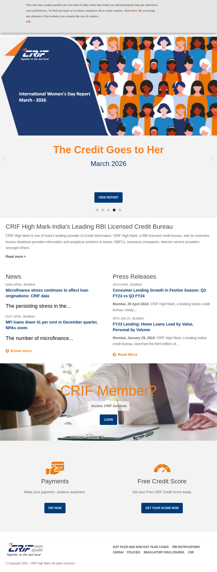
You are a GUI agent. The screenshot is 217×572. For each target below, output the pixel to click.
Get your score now (162, 508)
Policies (133, 552)
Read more (16, 257)
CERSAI (118, 552)
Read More (128, 354)
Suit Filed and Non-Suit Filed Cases (141, 547)
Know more (21, 351)
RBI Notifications (186, 547)
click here (130, 10)
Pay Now (55, 508)
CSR (191, 552)
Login (108, 420)
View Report (108, 197)
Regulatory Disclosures (164, 552)
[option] (108, 127)
